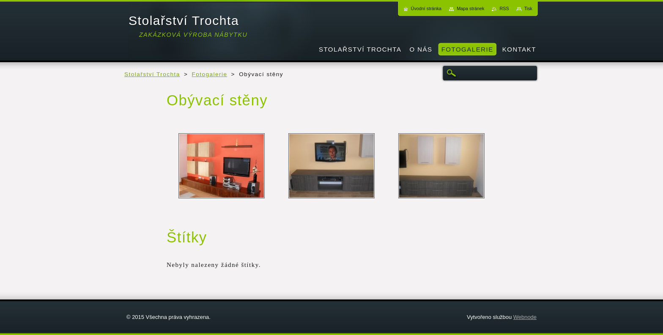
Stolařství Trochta (152, 74)
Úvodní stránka (426, 8)
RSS (504, 8)
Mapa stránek (470, 8)
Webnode (525, 317)
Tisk (528, 8)
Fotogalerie (209, 74)
